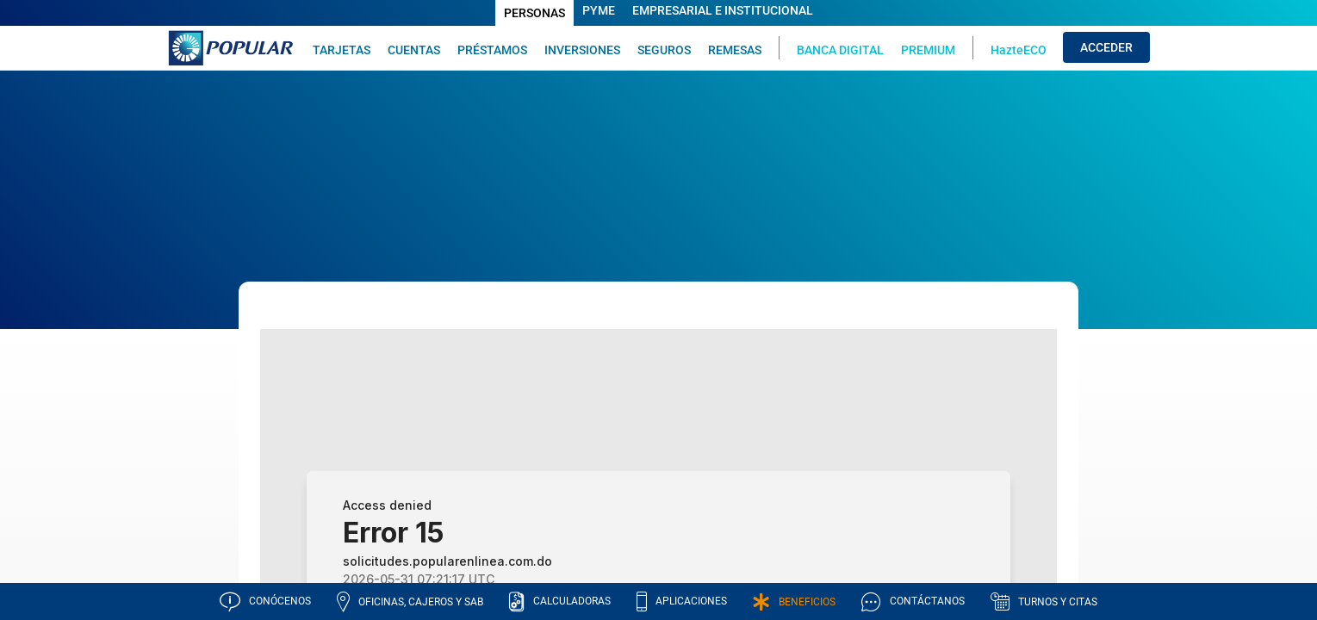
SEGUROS (664, 49)
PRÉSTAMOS (492, 49)
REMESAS (734, 49)
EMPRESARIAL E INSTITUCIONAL (722, 10)
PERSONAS (534, 13)
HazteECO (1019, 49)
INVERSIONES (582, 49)
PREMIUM (928, 49)
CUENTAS (414, 49)
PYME (598, 10)
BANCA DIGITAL (840, 49)
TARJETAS (341, 49)
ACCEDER (1106, 47)
